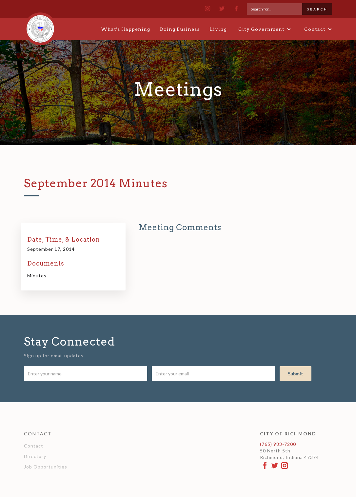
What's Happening (125, 29)
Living (218, 29)
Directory (35, 456)
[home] (40, 26)
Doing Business (180, 29)
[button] (265, 29)
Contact (33, 445)
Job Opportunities (45, 466)
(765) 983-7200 (278, 444)
